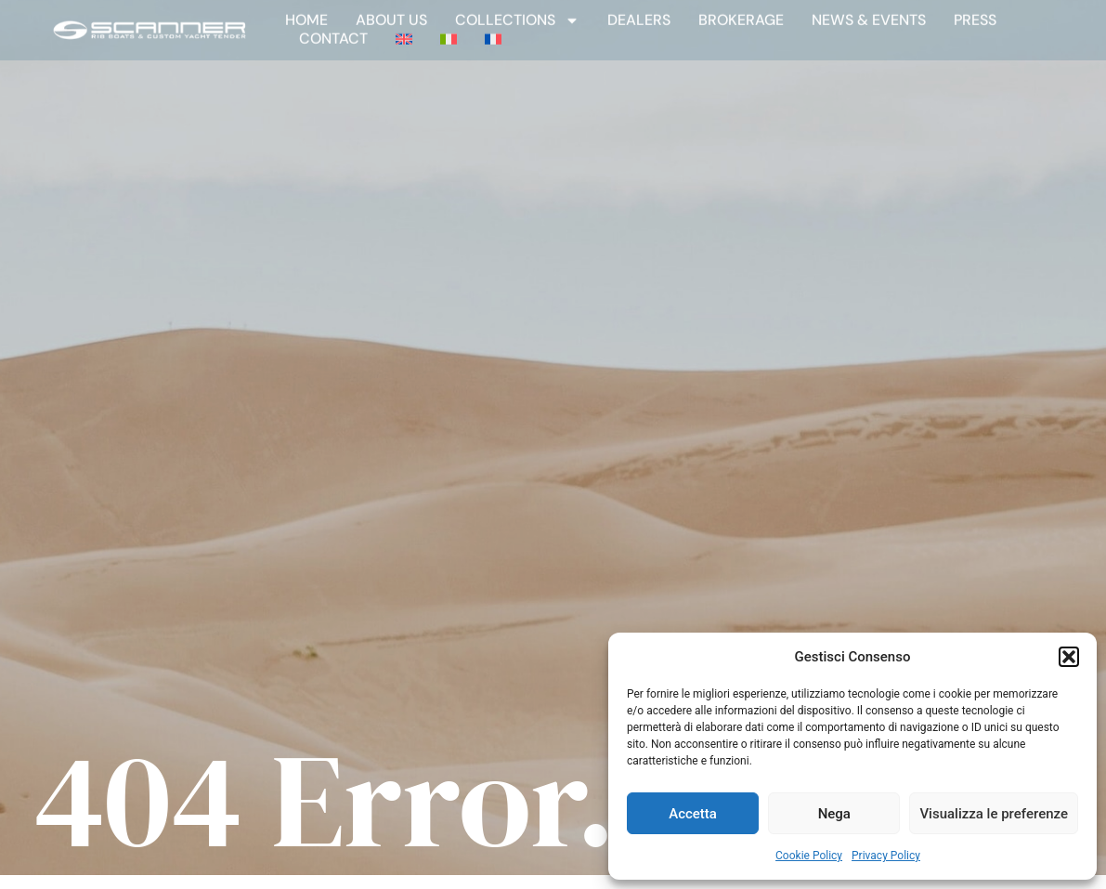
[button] (1069, 656)
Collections (517, 14)
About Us (391, 14)
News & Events (869, 14)
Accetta (693, 813)
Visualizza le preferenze (993, 813)
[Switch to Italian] (448, 32)
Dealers (638, 14)
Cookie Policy (808, 855)
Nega (834, 813)
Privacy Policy (886, 855)
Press (975, 14)
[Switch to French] (493, 32)
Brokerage (741, 14)
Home (306, 14)
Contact (333, 32)
